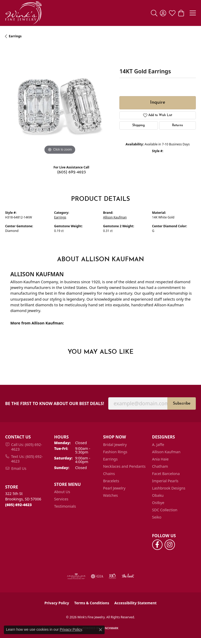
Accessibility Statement (135, 602)
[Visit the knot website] (127, 576)
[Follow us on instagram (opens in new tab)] (170, 545)
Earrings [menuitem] (110, 459)
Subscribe (181, 403)
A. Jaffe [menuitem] (158, 444)
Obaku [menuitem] (158, 495)
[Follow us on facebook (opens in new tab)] (157, 545)
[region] (59, 101)
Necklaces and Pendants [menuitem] (124, 466)
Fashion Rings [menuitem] (115, 451)
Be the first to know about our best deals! (54, 403)
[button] (154, 13)
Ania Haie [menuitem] (160, 459)
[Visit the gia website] (97, 576)
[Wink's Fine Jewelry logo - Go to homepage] (23, 13)
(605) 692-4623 (71, 172)
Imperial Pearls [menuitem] (165, 480)
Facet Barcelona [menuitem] (166, 473)
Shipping (138, 125)
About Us (62, 491)
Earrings (15, 36)
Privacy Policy (56, 602)
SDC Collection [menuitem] (164, 509)
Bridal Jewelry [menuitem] (115, 444)
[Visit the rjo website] (112, 576)
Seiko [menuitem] (156, 517)
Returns (177, 125)
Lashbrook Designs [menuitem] (168, 488)
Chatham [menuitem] (160, 466)
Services (61, 499)
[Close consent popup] (100, 629)
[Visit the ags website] (76, 576)
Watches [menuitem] (110, 495)
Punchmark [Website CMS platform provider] (110, 628)
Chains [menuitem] (109, 473)
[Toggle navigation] (192, 12)
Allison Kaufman (115, 217)
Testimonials (65, 506)
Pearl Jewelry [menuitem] (114, 488)
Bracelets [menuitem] (111, 480)
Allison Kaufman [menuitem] (166, 451)
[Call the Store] (18, 504)
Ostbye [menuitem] (158, 502)
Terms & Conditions (91, 602)
